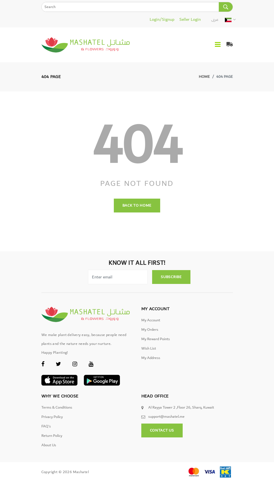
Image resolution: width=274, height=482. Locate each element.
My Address (150, 358)
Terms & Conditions (56, 407)
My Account (150, 320)
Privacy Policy (52, 417)
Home (204, 77)
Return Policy (51, 436)
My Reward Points (155, 339)
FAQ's (46, 426)
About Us (48, 445)
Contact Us (162, 430)
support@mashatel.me (166, 417)
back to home (137, 205)
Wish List (148, 348)
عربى (214, 19)
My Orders (149, 330)
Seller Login (190, 19)
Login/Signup (162, 19)
